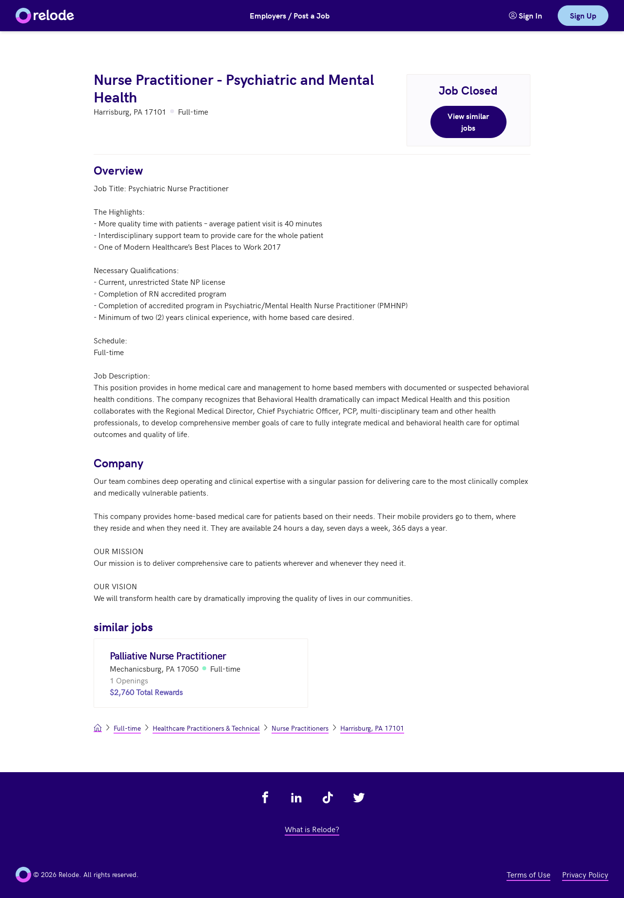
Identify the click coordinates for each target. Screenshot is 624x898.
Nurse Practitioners (300, 728)
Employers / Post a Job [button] (290, 15)
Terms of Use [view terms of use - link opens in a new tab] (528, 874)
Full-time (127, 728)
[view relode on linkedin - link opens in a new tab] (296, 797)
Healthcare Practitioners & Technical (206, 728)
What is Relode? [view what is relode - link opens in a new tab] (312, 828)
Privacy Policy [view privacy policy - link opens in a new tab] (585, 874)
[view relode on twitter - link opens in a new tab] (359, 797)
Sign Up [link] (583, 15)
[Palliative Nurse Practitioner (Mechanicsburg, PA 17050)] (201, 673)
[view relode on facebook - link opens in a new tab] (265, 797)
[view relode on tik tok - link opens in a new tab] (327, 797)
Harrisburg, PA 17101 (372, 728)
